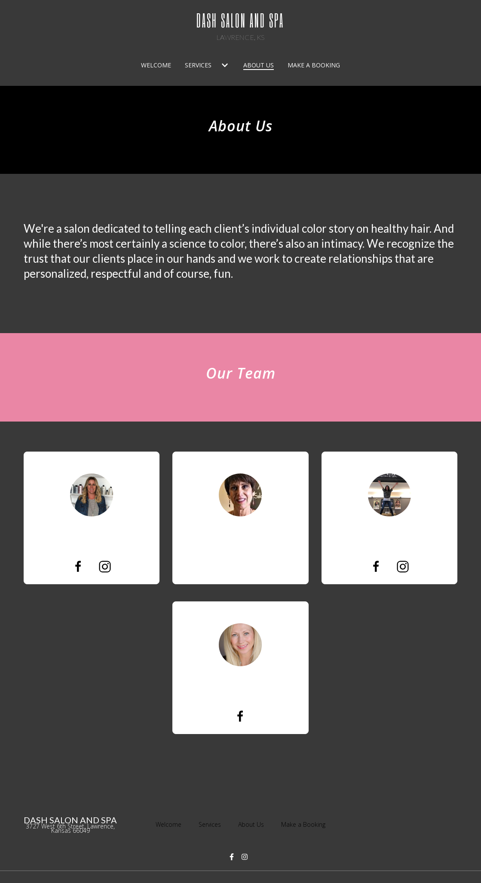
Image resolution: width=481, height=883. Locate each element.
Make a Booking (306, 823)
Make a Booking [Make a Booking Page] (314, 65)
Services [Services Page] (198, 65)
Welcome (171, 823)
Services (212, 823)
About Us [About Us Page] (258, 65)
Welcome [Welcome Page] (156, 65)
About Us (253, 823)
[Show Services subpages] (225, 65)
